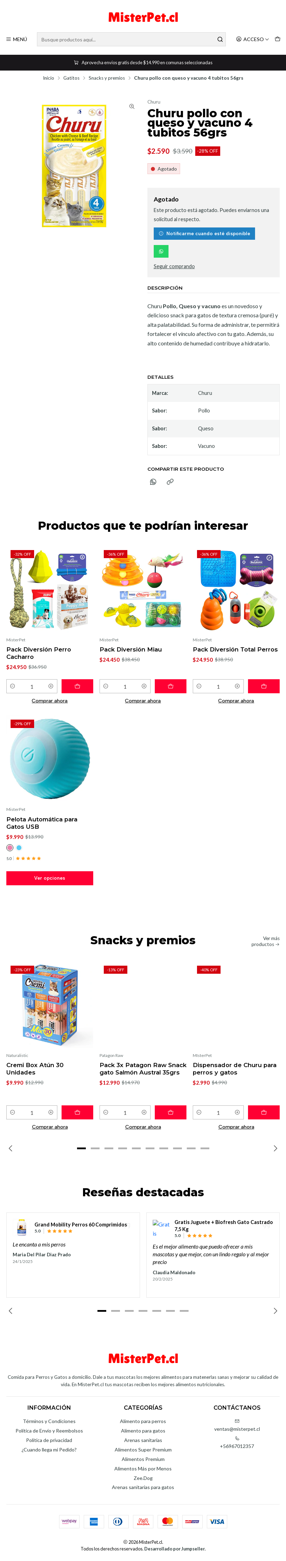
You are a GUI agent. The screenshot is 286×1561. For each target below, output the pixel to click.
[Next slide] (274, 1148)
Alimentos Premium (143, 1459)
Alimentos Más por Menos (143, 1468)
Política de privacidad (49, 1440)
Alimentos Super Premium (143, 1450)
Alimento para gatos (143, 1431)
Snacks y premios (107, 78)
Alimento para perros (143, 1421)
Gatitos (71, 78)
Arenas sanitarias (143, 1440)
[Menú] (16, 39)
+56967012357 (237, 1442)
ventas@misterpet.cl (237, 1425)
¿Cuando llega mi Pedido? (49, 1450)
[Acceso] (252, 39)
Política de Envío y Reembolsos (49, 1431)
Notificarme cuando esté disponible (204, 233)
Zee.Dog (143, 1478)
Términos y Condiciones (49, 1421)
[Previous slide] (11, 1148)
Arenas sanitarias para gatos (143, 1487)
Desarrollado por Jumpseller (174, 1549)
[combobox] (131, 39)
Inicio (48, 78)
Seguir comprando (174, 266)
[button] (81, 1148)
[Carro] (277, 39)
